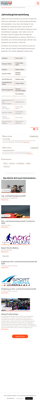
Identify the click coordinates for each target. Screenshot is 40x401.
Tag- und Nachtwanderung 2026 (13, 196)
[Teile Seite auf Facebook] (34, 129)
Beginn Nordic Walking (9, 248)
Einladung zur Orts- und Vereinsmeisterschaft (18, 289)
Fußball (5, 163)
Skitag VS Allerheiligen (9, 314)
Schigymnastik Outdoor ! (9, 150)
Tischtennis (6, 166)
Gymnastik (12, 163)
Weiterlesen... (30, 153)
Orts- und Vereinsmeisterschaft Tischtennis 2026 (18, 222)
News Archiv (20, 336)
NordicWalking (20, 163)
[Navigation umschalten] (38, 3)
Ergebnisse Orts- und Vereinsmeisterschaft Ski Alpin (19, 262)
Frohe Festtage (6, 139)
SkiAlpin (28, 163)
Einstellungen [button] (19, 398)
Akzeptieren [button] (29, 398)
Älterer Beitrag (7, 147)
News (9, 7)
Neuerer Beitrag (7, 136)
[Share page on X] (37, 129)
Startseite (3, 7)
